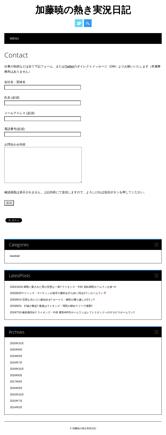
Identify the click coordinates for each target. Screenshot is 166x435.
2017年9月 (16, 381)
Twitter (79, 23)
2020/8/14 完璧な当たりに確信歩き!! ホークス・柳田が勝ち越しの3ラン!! (52, 299)
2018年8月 (16, 375)
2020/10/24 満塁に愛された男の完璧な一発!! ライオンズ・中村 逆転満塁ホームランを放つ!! (63, 286)
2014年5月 (16, 407)
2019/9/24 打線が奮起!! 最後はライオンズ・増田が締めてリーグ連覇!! (51, 305)
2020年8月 (16, 349)
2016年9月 (16, 388)
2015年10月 (17, 394)
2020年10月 (17, 343)
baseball (15, 255)
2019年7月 (16, 362)
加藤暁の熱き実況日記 (83, 9)
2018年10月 (17, 368)
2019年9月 (16, 356)
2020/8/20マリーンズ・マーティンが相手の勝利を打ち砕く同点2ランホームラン (58, 293)
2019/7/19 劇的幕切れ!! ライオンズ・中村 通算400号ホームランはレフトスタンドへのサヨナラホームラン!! (72, 312)
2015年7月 (16, 400)
